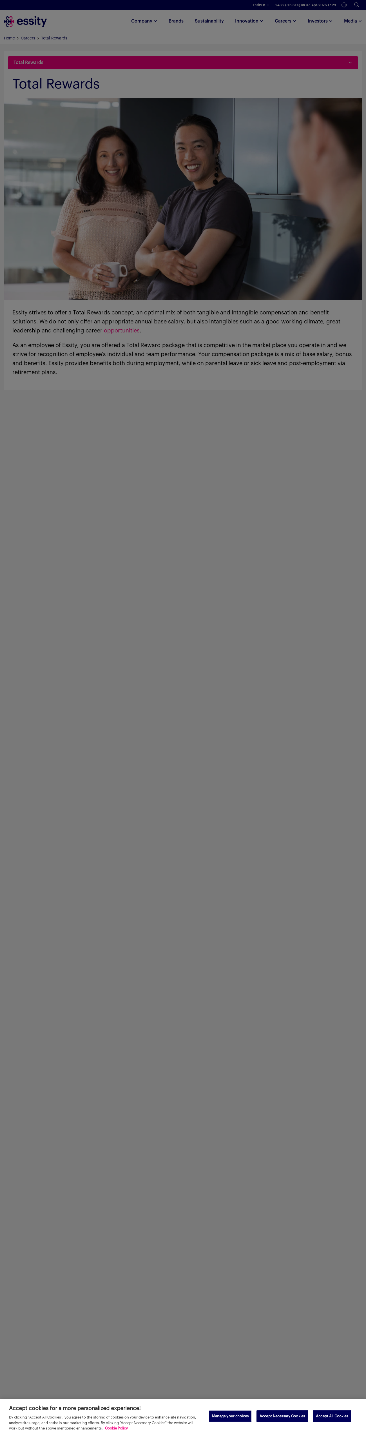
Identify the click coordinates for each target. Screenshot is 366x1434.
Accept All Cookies (332, 1416)
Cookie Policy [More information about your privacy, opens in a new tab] (116, 1428)
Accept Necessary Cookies (282, 1416)
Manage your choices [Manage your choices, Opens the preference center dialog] (230, 1416)
